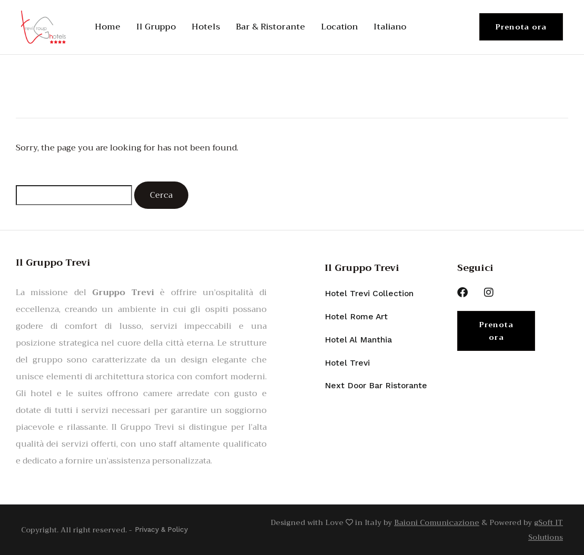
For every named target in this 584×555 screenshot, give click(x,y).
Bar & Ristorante (270, 26)
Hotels (206, 26)
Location (339, 26)
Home (107, 26)
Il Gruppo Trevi (362, 267)
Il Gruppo (156, 26)
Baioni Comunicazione (436, 522)
